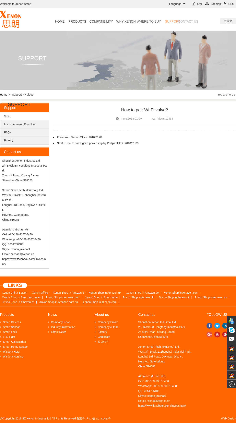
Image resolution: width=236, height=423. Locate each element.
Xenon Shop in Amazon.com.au (21, 297)
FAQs (7, 132)
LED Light (7, 336)
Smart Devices (10, 322)
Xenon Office (79, 137)
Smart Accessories (13, 341)
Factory (101, 332)
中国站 (228, 21)
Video (30, 94)
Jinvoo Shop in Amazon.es (18, 302)
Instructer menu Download (20, 124)
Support (168, 21)
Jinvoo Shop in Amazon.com (62, 297)
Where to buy (144, 21)
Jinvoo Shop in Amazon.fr (138, 297)
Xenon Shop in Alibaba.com (100, 302)
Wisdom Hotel (10, 351)
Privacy (8, 140)
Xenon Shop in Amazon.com (181, 292)
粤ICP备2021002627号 (98, 418)
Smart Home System (14, 346)
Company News (59, 322)
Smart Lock (8, 332)
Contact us (182, 21)
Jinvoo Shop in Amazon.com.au (58, 302)
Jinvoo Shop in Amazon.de (101, 297)
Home (59, 21)
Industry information (61, 327)
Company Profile (106, 322)
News (52, 315)
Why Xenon (123, 21)
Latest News (57, 332)
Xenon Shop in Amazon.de (142, 292)
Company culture (107, 327)
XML (197, 4)
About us (102, 315)
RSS (229, 4)
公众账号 (102, 341)
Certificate (102, 336)
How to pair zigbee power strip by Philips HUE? (94, 143)
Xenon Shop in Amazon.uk (105, 292)
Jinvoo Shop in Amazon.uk (211, 297)
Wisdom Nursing (11, 356)
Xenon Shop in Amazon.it (68, 292)
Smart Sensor (10, 327)
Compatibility (99, 21)
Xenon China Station (14, 292)
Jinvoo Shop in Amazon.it (174, 297)
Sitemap (213, 4)
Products (76, 21)
